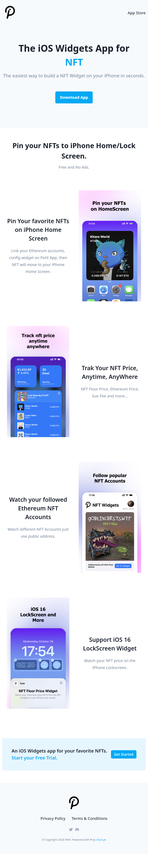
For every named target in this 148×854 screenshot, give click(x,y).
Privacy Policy (52, 818)
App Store (137, 12)
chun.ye (101, 839)
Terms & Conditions (89, 818)
